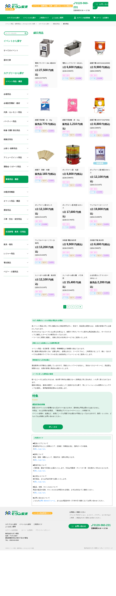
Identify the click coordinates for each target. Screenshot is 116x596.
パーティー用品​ (10, 121)
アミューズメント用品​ (13, 157)
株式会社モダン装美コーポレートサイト (97, 548)
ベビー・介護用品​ (11, 272)
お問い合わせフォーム (47, 501)
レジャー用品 (9, 254)
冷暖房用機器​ (9, 192)
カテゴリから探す (13, 18)
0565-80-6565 (14, 540)
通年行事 (7, 60)
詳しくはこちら (40, 449)
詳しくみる (53, 427)
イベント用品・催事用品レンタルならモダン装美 (20, 24)
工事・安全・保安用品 (13, 219)
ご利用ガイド (44, 18)
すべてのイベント (11, 50)
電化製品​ (7, 263)
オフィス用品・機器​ (12, 201)
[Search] (14, 33)
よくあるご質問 (57, 18)
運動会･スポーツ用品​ (12, 167)
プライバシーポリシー (42, 530)
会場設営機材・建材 (12, 103)
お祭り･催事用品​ (10, 148)
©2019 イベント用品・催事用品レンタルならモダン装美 (19, 548)
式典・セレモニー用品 (13, 112)
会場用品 (7, 94)
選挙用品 (7, 210)
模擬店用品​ (56, 24)
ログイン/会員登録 (11, 530)
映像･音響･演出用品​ (12, 130)
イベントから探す (29, 18)
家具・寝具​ (8, 244)
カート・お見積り (27, 530)
